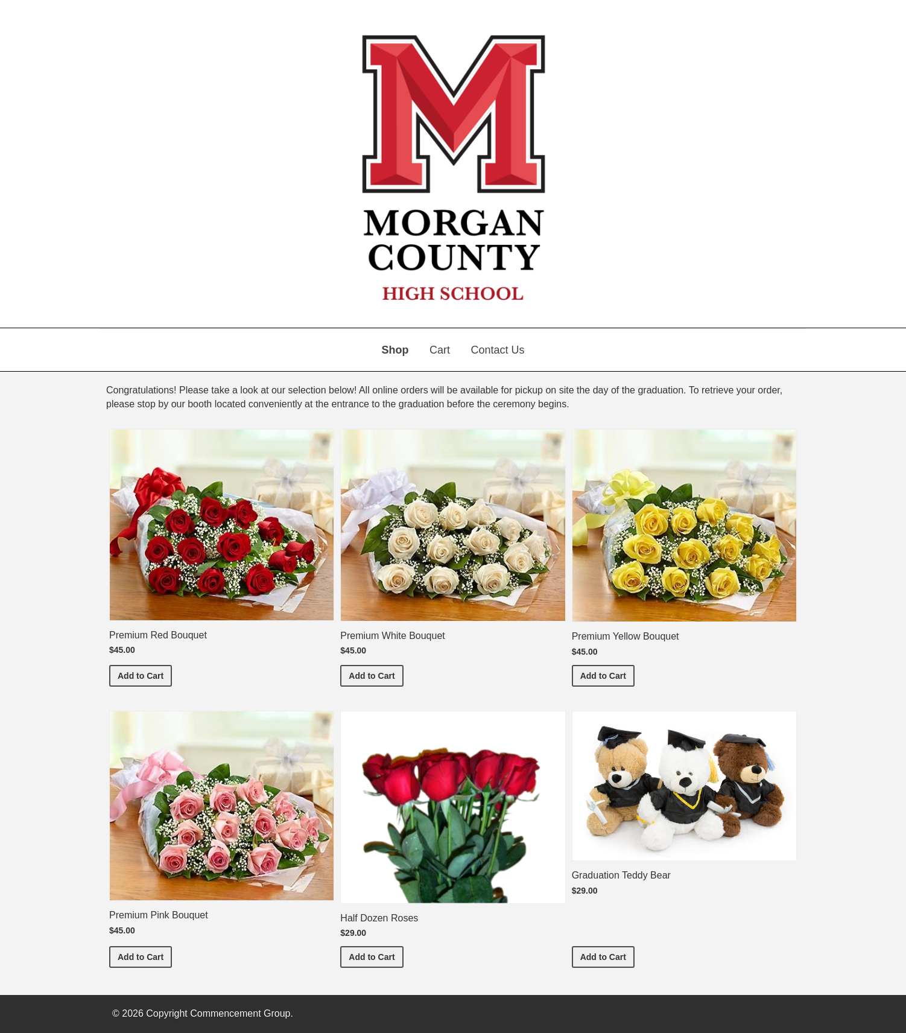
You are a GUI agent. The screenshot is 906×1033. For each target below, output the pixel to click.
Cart (439, 350)
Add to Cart (145, 675)
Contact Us (497, 350)
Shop (395, 350)
